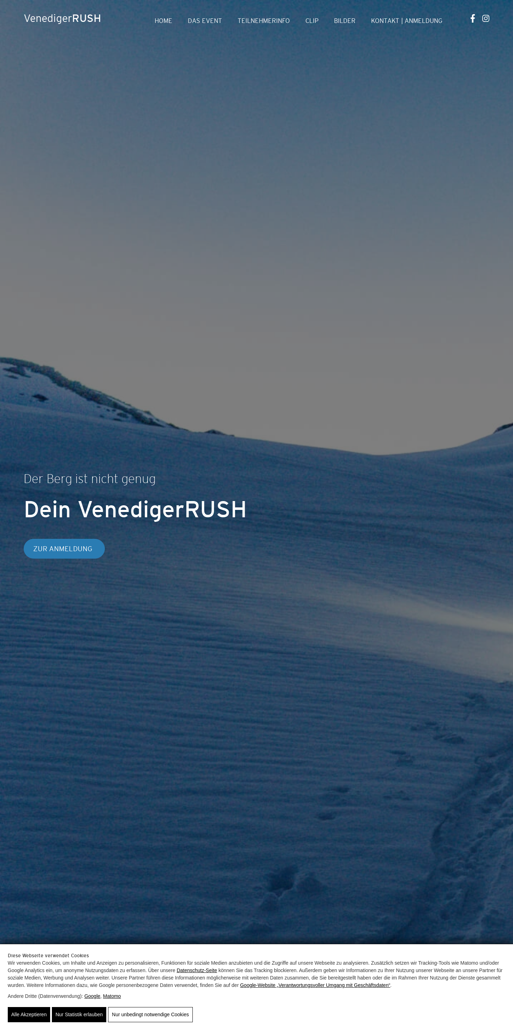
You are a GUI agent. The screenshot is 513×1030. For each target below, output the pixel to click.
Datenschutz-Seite (197, 970)
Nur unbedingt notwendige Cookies (150, 1014)
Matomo (112, 996)
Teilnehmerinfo (264, 20)
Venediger (62, 18)
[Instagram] (485, 18)
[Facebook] (473, 18)
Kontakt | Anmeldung (406, 20)
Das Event (205, 20)
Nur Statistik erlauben (79, 1014)
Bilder (345, 20)
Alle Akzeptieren (29, 1014)
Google (92, 996)
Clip (311, 20)
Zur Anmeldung (62, 549)
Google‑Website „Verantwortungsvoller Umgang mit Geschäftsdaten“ (315, 985)
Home (163, 20)
